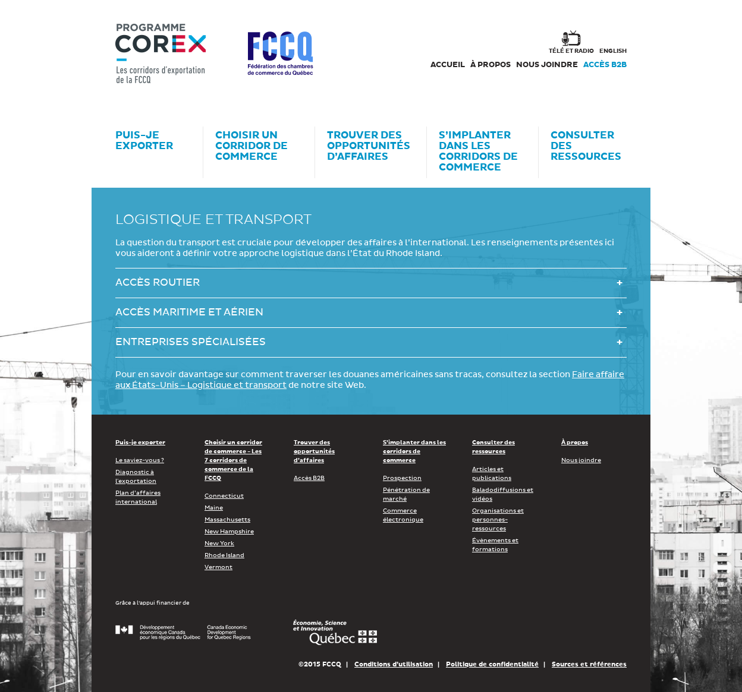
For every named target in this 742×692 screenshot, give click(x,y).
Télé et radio (571, 51)
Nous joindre (547, 65)
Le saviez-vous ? (139, 460)
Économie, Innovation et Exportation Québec (335, 633)
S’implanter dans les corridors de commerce (414, 451)
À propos (490, 65)
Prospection (402, 478)
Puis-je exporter (140, 442)
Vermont (218, 567)
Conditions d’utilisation (393, 664)
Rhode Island (224, 555)
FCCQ (280, 53)
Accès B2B (605, 65)
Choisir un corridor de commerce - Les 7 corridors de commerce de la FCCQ (233, 460)
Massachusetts (227, 520)
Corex (160, 53)
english (613, 51)
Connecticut (224, 496)
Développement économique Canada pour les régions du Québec (183, 632)
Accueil (447, 65)
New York (219, 543)
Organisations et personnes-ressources (498, 520)
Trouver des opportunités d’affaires (314, 451)
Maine (214, 508)
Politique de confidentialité (492, 664)
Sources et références (589, 664)
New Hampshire (229, 532)
